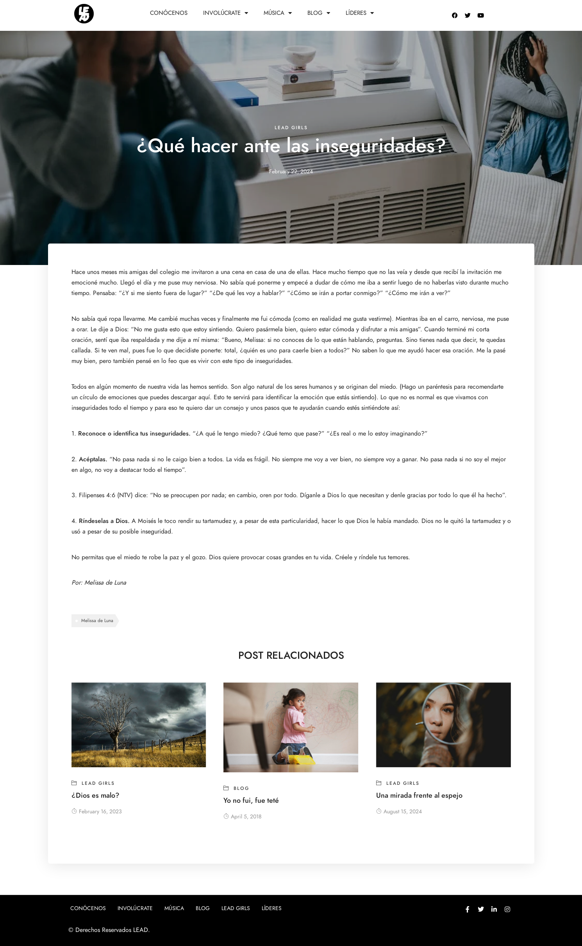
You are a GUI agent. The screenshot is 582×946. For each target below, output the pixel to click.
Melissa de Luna (106, 582)
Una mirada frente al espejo (419, 795)
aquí (204, 397)
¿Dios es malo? (95, 795)
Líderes (360, 13)
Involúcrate (225, 13)
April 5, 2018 (242, 816)
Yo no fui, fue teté (251, 800)
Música (278, 13)
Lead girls (291, 127)
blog (241, 788)
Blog (318, 13)
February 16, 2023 (96, 811)
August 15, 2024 (399, 811)
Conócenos (168, 13)
